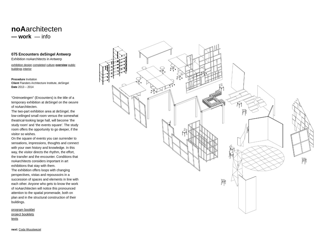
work (24, 36)
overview (61, 65)
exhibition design (21, 65)
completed (39, 65)
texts (14, 219)
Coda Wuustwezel (30, 229)
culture (50, 65)
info (46, 36)
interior (27, 69)
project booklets (22, 214)
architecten (36, 29)
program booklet (23, 210)
